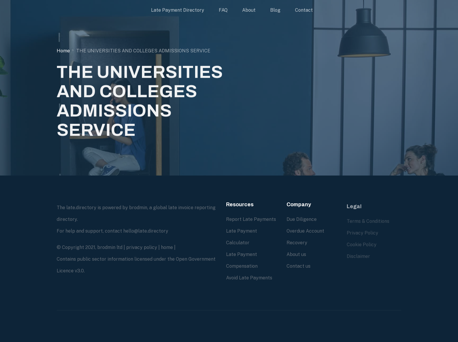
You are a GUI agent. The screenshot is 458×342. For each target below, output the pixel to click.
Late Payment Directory (177, 10)
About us (296, 254)
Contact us (298, 266)
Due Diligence (302, 219)
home (167, 247)
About (249, 10)
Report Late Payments (251, 219)
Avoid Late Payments (249, 278)
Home (63, 51)
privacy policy (141, 247)
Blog (275, 10)
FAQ (223, 10)
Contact (304, 10)
